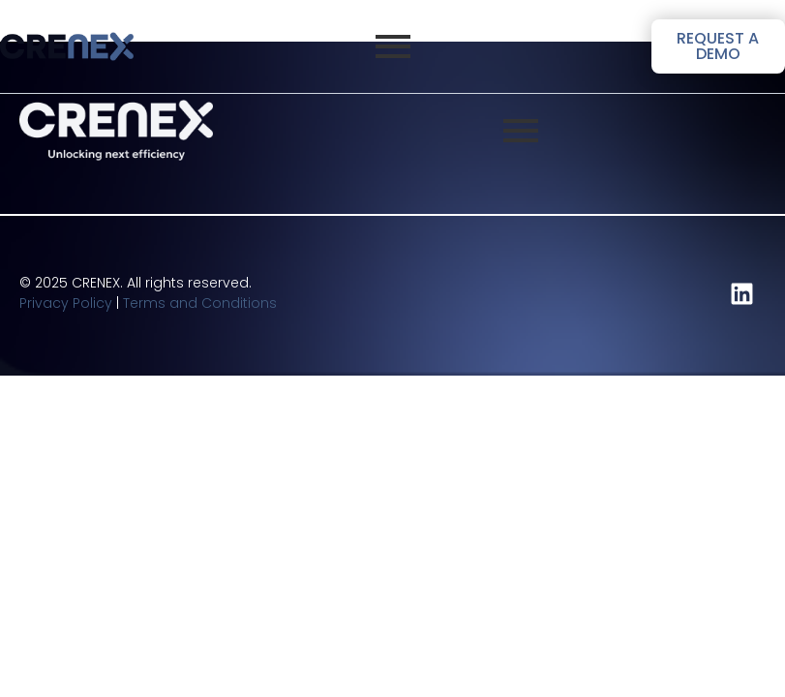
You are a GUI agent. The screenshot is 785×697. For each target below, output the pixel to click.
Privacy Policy (65, 303)
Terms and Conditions (200, 303)
